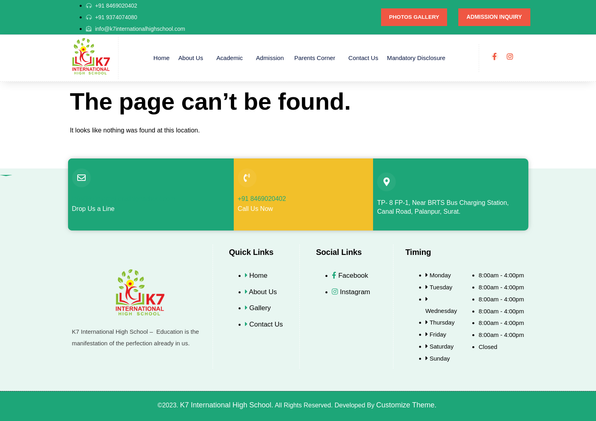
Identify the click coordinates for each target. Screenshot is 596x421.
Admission (270, 57)
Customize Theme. (407, 405)
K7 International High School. (226, 405)
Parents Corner (313, 57)
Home (165, 57)
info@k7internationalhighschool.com (123, 198)
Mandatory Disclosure (413, 57)
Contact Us (361, 57)
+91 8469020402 (262, 198)
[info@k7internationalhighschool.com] (81, 177)
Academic (230, 57)
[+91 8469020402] (247, 177)
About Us (193, 57)
